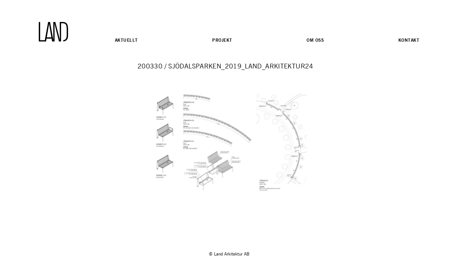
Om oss (315, 40)
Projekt (222, 40)
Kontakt (408, 40)
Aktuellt (126, 40)
